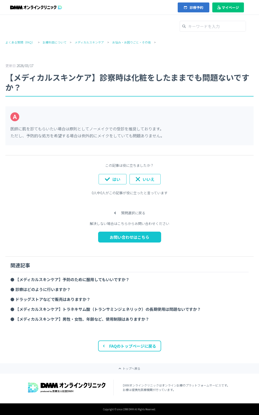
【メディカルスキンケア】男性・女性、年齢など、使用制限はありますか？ (82, 319)
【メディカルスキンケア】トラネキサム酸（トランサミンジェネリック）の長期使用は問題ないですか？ (108, 309)
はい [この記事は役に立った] (116, 179)
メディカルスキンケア (89, 42)
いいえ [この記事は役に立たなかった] (148, 179)
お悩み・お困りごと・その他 (131, 42)
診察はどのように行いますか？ (43, 289)
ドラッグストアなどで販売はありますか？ (52, 299)
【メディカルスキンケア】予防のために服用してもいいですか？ (72, 279)
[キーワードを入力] (216, 26)
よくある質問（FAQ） (20, 42)
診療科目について (54, 42)
